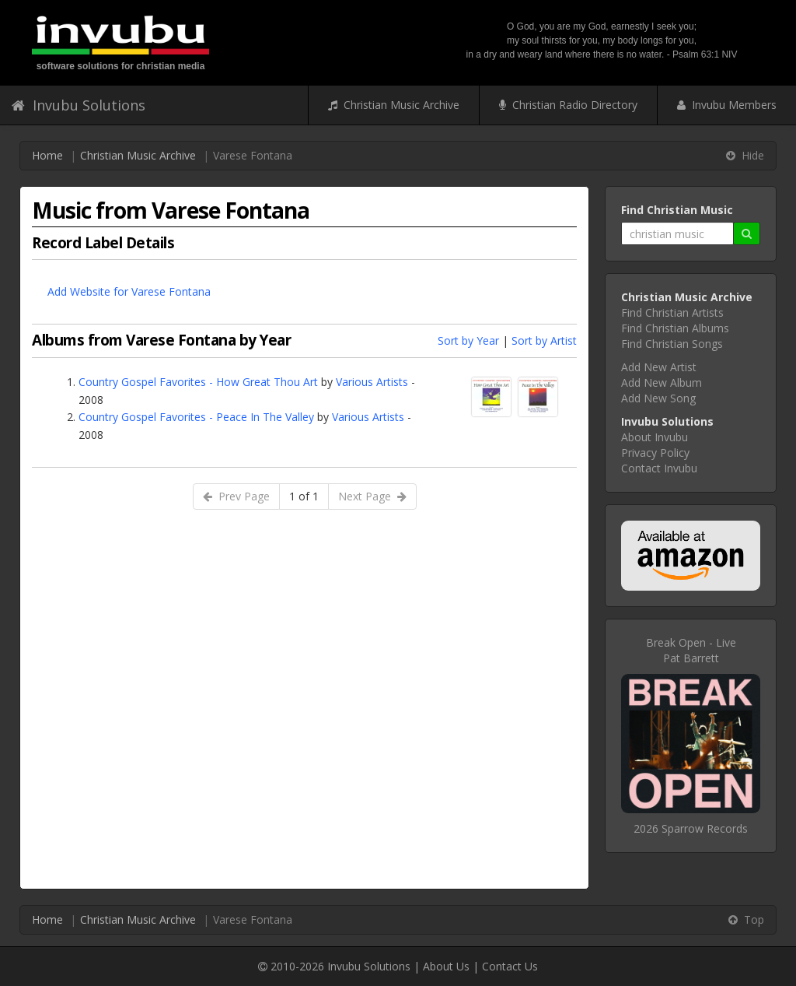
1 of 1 (304, 496)
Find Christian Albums (675, 328)
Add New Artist (658, 367)
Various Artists (372, 381)
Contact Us (510, 966)
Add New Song (658, 398)
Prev (236, 496)
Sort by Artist (544, 340)
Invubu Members (727, 104)
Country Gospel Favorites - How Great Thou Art (198, 381)
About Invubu (654, 437)
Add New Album (661, 382)
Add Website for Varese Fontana (129, 291)
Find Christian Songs (672, 343)
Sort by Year (468, 340)
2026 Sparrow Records (691, 828)
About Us (446, 966)
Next (372, 496)
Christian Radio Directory (568, 104)
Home (47, 155)
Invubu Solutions (78, 105)
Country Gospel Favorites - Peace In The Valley (196, 416)
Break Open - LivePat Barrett (691, 650)
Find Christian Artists (672, 312)
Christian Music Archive (393, 104)
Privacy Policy (655, 452)
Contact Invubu (659, 468)
